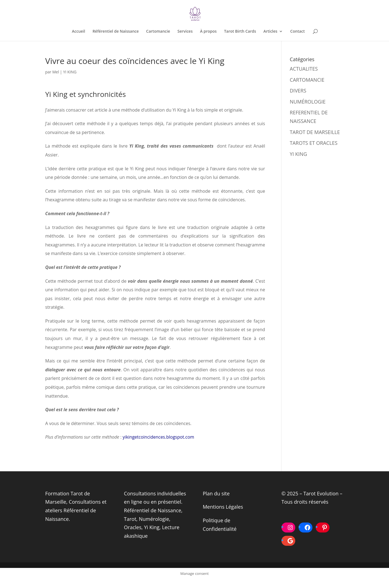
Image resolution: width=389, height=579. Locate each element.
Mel (55, 71)
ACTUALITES (304, 68)
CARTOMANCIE (307, 79)
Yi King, (152, 527)
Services (185, 31)
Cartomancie (158, 31)
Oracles (132, 527)
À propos (208, 31)
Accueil (78, 31)
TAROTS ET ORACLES (314, 143)
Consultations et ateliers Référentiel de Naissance (76, 510)
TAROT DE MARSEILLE (315, 132)
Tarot (130, 519)
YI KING (70, 71)
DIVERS (298, 90)
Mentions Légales (223, 506)
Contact (297, 31)
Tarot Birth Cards (240, 31)
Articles (270, 31)
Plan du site (216, 493)
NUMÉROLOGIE (308, 101)
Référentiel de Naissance (116, 31)
